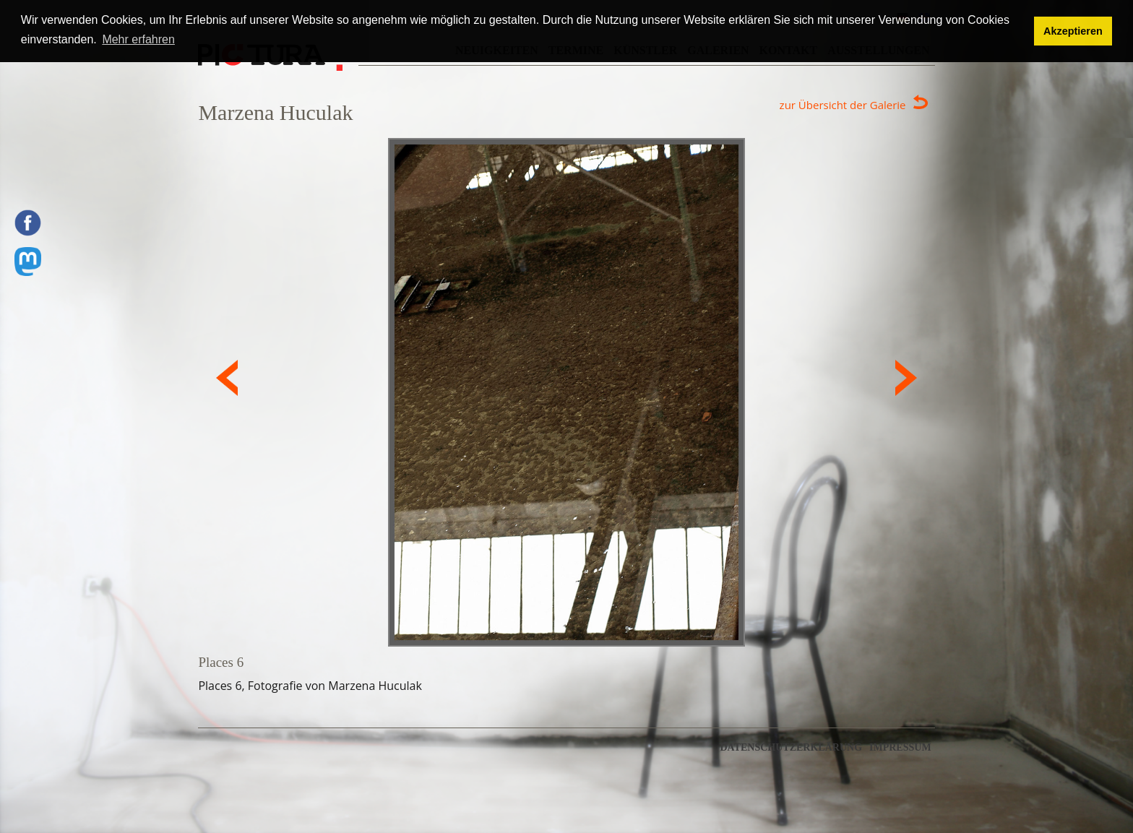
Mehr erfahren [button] (138, 39)
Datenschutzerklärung (791, 748)
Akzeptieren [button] (1073, 31)
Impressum (900, 748)
